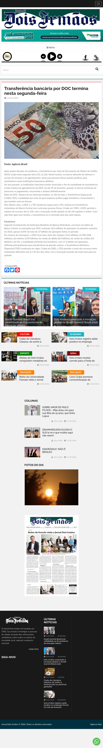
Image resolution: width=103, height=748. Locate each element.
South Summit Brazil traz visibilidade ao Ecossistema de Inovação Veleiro (24, 322)
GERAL (73, 353)
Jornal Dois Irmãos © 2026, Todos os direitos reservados (26, 724)
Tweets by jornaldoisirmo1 (85, 619)
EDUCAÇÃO (25, 372)
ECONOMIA (42, 289)
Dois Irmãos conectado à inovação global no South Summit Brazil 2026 (76, 321)
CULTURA (25, 334)
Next (99, 43)
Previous (4, 43)
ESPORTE (24, 353)
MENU (51, 47)
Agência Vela (96, 724)
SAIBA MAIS (33, 649)
